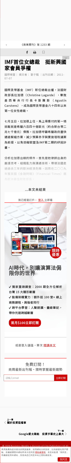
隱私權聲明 (40, 452)
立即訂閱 (61, 378)
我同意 (63, 459)
